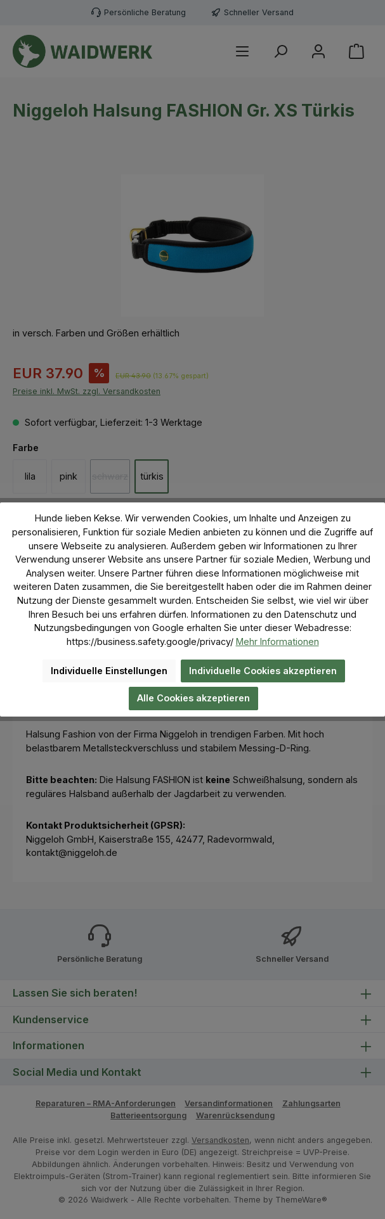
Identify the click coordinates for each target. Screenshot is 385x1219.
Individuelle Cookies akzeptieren (263, 670)
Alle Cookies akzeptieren (193, 697)
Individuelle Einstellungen (109, 670)
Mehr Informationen (277, 641)
